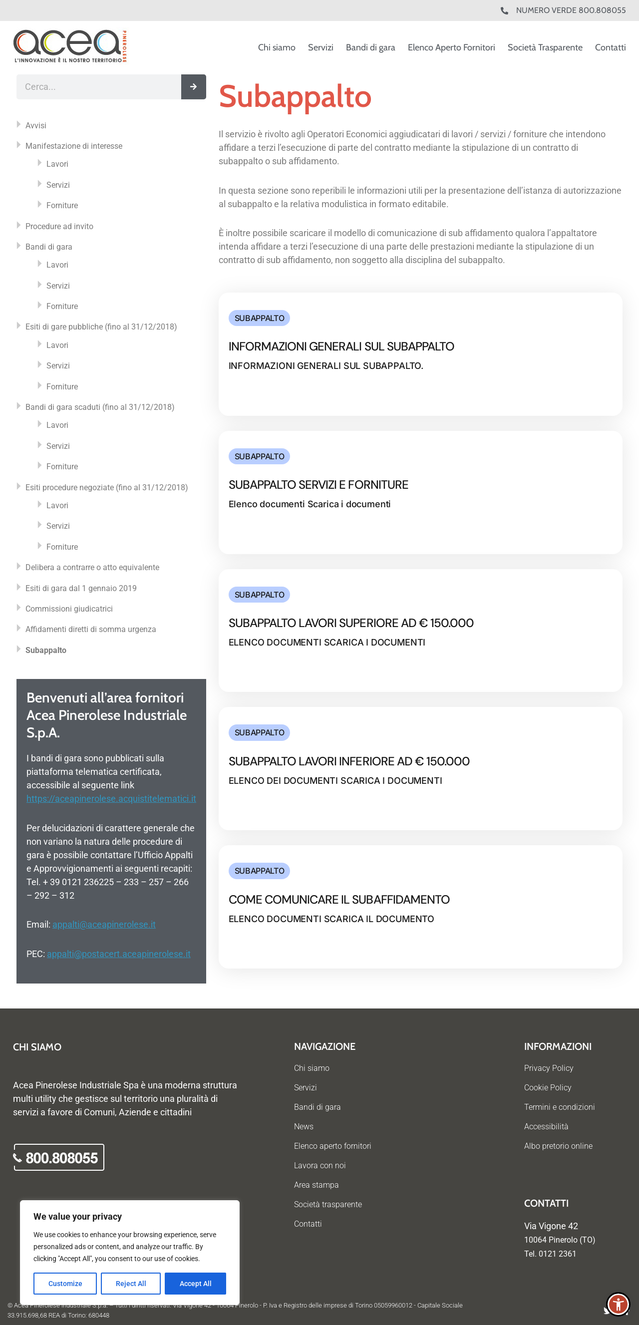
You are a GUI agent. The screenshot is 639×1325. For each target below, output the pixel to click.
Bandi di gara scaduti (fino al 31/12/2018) (100, 407)
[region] (130, 1252)
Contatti (610, 47)
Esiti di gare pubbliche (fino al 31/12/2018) (101, 326)
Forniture (62, 205)
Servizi (320, 47)
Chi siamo (277, 47)
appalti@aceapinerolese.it (104, 924)
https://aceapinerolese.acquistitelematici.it (111, 798)
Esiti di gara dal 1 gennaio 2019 (81, 588)
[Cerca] (193, 86)
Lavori (57, 164)
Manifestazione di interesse (73, 146)
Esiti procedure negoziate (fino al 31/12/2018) (106, 487)
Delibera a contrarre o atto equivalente (92, 567)
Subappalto (45, 650)
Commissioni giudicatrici (69, 609)
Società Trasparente (545, 47)
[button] (618, 1304)
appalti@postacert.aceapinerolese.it (119, 954)
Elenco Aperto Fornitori (451, 47)
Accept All (196, 1284)
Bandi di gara (370, 47)
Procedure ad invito (59, 226)
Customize (65, 1284)
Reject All (131, 1284)
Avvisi (35, 125)
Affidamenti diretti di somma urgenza (90, 629)
